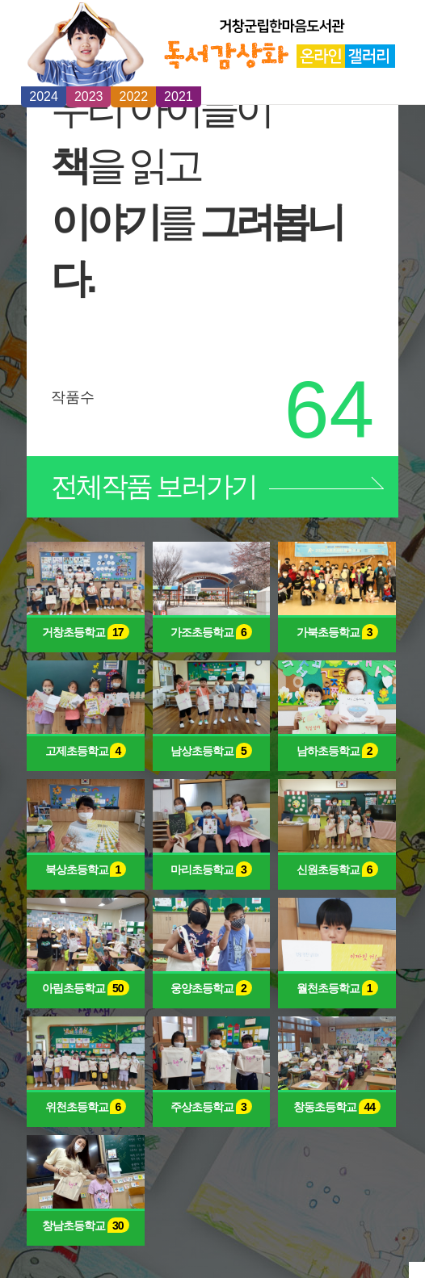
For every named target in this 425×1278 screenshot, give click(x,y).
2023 (88, 96)
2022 (133, 96)
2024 (43, 96)
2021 (178, 96)
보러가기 (153, 486)
